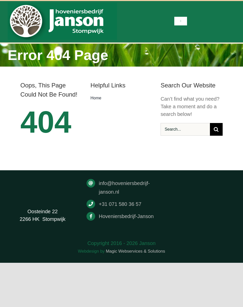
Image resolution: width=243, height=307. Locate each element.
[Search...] (185, 129)
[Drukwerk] (62, 5)
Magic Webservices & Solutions (135, 251)
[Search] (216, 129)
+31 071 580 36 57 (120, 204)
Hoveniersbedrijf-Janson (126, 216)
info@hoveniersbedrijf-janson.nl (124, 187)
